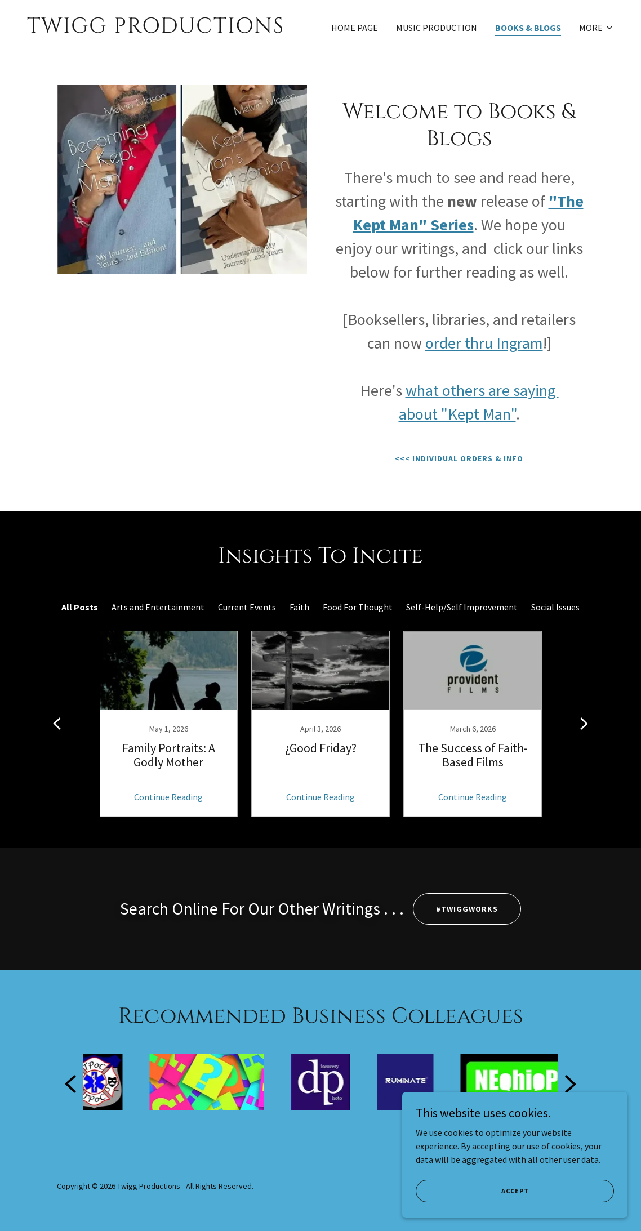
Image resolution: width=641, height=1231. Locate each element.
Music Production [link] (436, 27)
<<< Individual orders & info (459, 458)
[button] (596, 27)
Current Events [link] (247, 607)
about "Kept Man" (457, 414)
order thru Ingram (484, 343)
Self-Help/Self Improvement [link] (462, 607)
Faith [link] (299, 607)
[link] (169, 29)
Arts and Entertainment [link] (158, 607)
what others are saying (482, 390)
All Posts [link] (79, 607)
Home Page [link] (354, 27)
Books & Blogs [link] (528, 27)
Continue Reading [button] (168, 796)
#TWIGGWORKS (467, 909)
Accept (515, 1191)
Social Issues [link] (555, 607)
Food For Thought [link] (358, 607)
